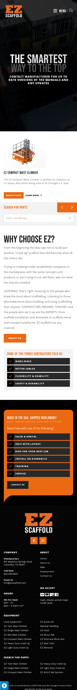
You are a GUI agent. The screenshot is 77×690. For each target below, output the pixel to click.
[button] (62, 207)
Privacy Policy (65, 685)
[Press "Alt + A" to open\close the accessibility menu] (4, 685)
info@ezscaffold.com (15, 583)
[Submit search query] (70, 218)
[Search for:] (70, 11)
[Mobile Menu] (60, 11)
